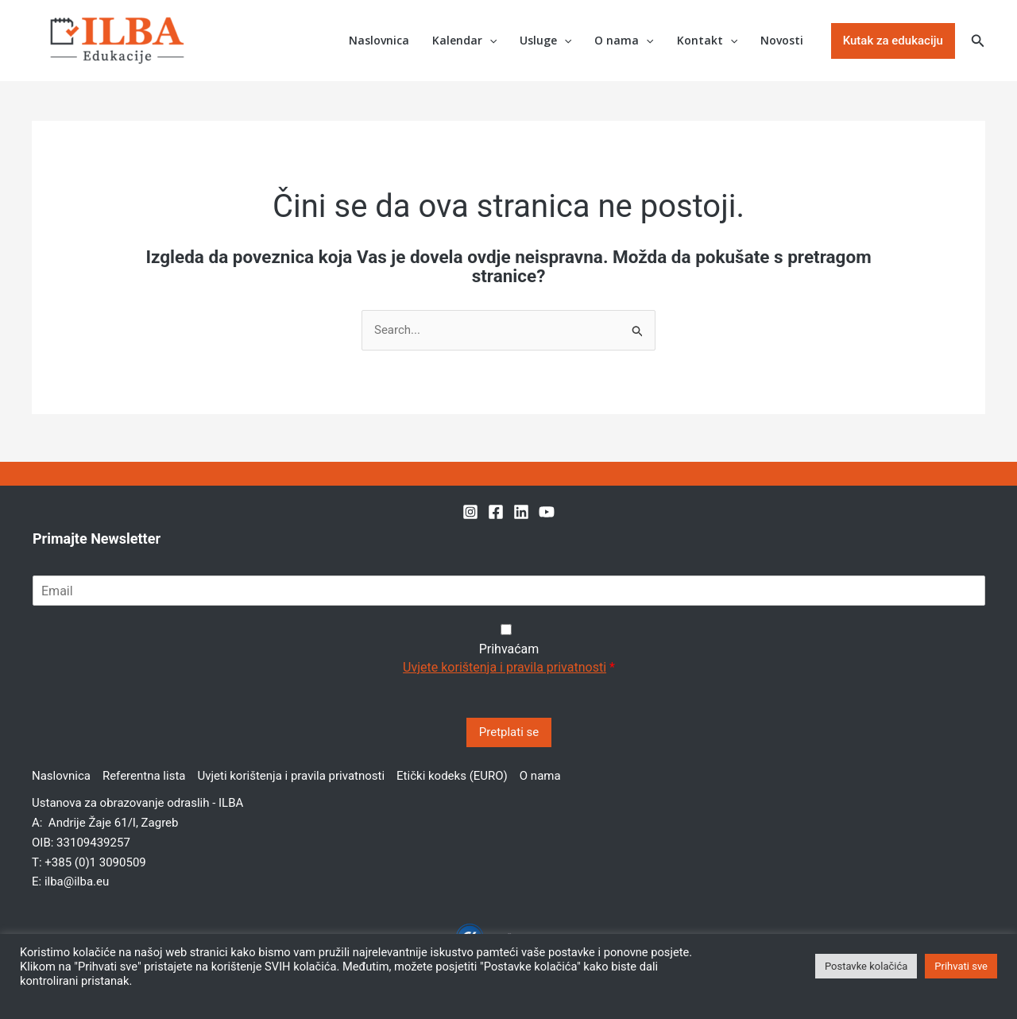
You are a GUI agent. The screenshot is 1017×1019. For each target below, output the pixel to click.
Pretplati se (509, 732)
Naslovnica (383, 40)
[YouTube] (547, 512)
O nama (626, 41)
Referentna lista (144, 776)
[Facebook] (496, 512)
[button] (492, 41)
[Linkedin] (521, 512)
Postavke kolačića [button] (866, 966)
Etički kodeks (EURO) (452, 776)
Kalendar (467, 41)
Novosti (782, 40)
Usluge (548, 41)
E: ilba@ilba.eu (70, 881)
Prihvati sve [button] (961, 966)
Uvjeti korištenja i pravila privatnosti (291, 776)
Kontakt (708, 41)
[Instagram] (470, 512)
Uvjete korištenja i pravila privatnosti (504, 667)
